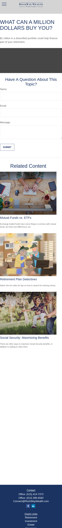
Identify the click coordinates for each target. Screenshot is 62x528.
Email (3, 105)
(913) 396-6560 (34, 498)
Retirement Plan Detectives (18, 279)
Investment (31, 521)
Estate (30, 524)
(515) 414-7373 (34, 494)
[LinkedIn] (33, 506)
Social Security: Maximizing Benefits (24, 337)
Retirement (31, 517)
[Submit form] (7, 147)
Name (3, 89)
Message (5, 122)
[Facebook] (28, 506)
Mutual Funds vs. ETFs (15, 217)
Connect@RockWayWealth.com (31, 501)
